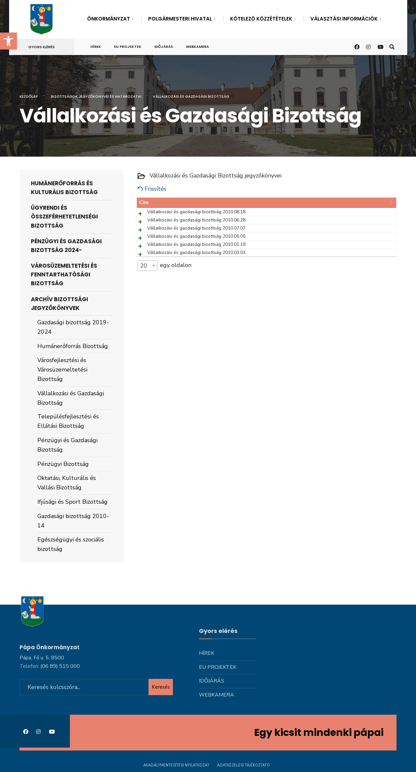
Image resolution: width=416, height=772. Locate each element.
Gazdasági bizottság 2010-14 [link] (73, 520)
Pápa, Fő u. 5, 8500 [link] (42, 657)
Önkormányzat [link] (108, 18)
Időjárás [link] (163, 46)
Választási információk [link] (344, 18)
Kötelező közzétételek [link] (261, 18)
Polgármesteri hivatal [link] (180, 18)
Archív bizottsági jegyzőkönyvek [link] (59, 303)
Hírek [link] (95, 46)
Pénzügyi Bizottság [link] (63, 464)
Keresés (161, 686)
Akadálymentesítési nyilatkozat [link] (176, 764)
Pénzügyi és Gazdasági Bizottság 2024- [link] (66, 245)
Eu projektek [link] (127, 46)
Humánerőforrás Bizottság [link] (72, 346)
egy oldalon (164, 332)
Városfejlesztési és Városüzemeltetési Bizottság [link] (62, 369)
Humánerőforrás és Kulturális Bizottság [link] (64, 187)
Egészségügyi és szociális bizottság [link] (70, 544)
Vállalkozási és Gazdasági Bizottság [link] (70, 398)
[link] (8, 41)
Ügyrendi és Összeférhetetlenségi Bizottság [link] (64, 216)
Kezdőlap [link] (29, 96)
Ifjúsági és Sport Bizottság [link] (72, 502)
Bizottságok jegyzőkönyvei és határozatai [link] (96, 96)
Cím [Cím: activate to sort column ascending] (144, 202)
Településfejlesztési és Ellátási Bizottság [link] (68, 421)
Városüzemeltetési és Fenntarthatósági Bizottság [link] (64, 274)
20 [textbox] (143, 332)
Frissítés (155, 189)
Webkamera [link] (197, 46)
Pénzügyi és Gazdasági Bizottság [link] (67, 445)
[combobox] (147, 332)
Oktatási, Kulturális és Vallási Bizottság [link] (66, 482)
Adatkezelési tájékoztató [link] (243, 764)
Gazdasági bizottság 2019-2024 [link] (73, 327)
